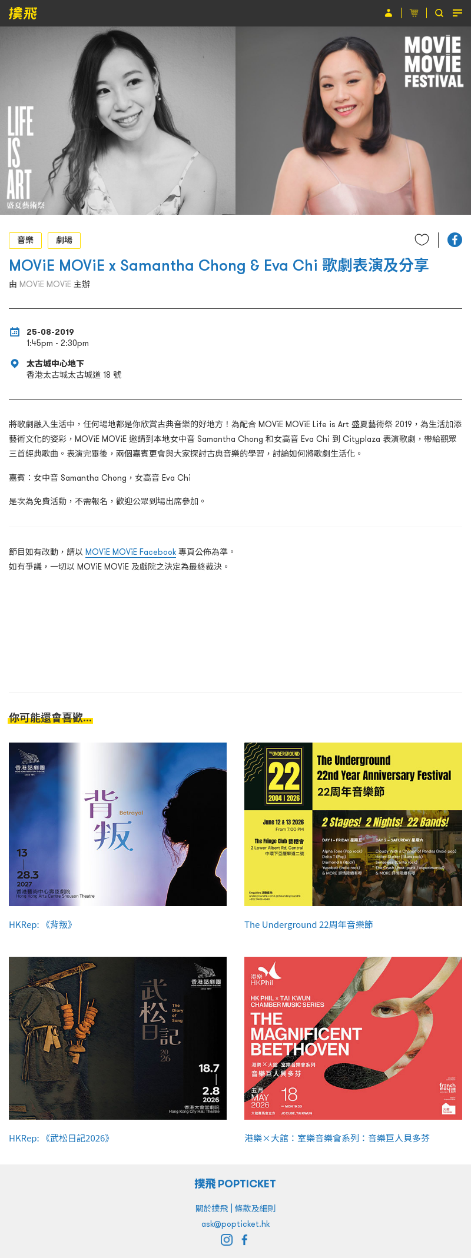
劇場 (64, 240)
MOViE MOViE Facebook (130, 552)
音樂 (25, 240)
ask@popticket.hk (235, 1224)
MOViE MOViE (45, 284)
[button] (454, 239)
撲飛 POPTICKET (236, 1183)
